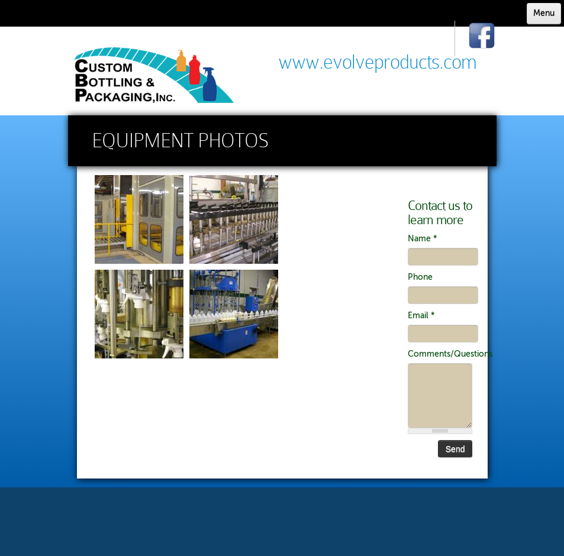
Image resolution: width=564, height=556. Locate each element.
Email (421, 315)
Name (422, 238)
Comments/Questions (440, 354)
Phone (420, 277)
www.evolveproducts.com (377, 62)
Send (455, 449)
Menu (544, 13)
